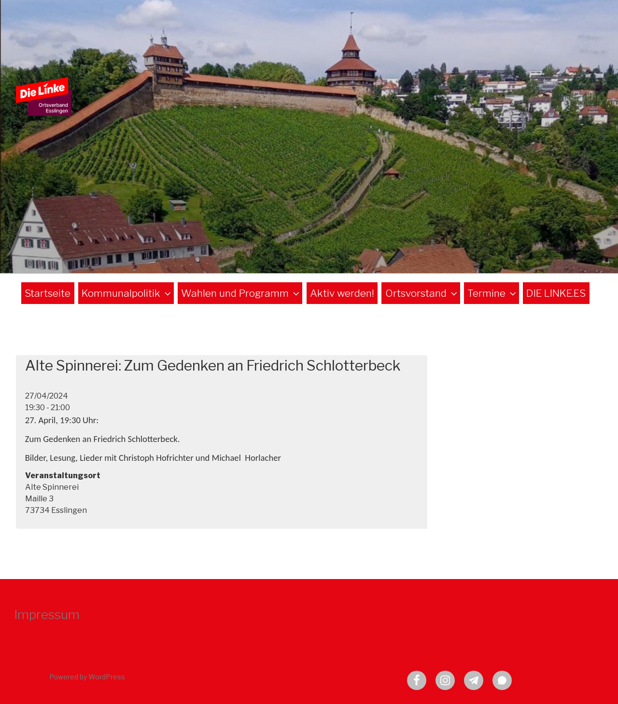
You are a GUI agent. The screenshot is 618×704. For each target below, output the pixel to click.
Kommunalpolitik (127, 293)
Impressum (47, 614)
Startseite (47, 293)
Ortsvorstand (422, 293)
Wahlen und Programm (241, 293)
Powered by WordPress (87, 677)
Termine (492, 293)
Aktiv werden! (342, 293)
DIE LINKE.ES (556, 293)
